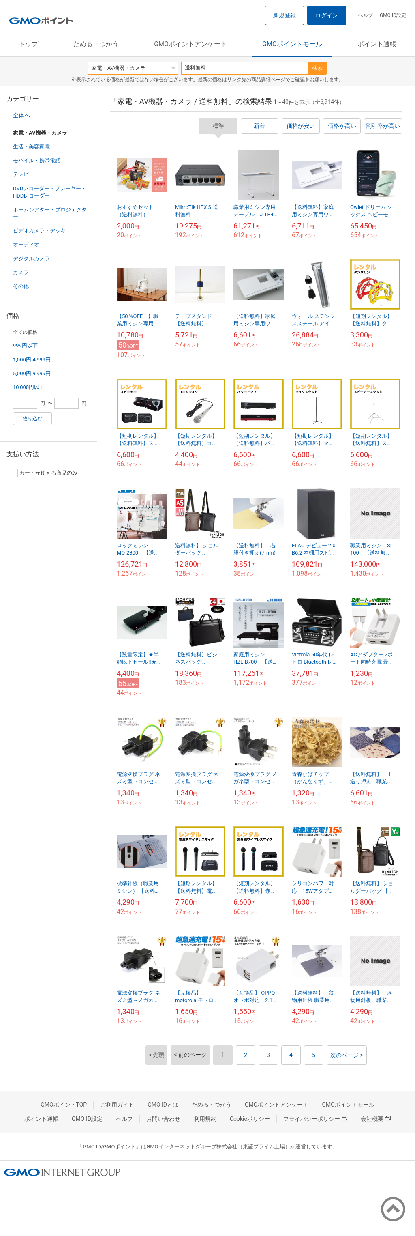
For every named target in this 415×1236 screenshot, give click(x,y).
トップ (28, 44)
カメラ (21, 272)
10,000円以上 (29, 387)
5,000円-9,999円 (32, 373)
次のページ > (346, 1055)
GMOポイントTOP (64, 1104)
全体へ (21, 115)
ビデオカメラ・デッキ (39, 231)
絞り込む (32, 418)
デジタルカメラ (31, 259)
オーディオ (26, 244)
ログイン (326, 15)
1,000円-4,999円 (32, 360)
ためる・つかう (96, 44)
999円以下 (25, 345)
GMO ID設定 (393, 15)
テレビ (21, 174)
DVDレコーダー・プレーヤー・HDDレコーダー (49, 192)
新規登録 (284, 15)
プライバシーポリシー (315, 1119)
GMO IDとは (163, 1104)
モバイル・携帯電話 (36, 160)
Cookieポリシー (250, 1119)
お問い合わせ (163, 1119)
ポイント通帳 (376, 44)
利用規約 (205, 1119)
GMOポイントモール (292, 44)
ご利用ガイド (117, 1104)
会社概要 (376, 1119)
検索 (317, 68)
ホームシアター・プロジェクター (50, 213)
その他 (21, 286)
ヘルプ (365, 15)
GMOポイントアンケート (190, 44)
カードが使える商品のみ (43, 473)
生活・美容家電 (31, 147)
